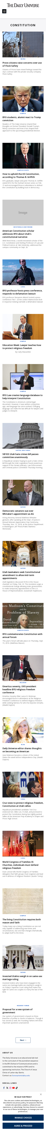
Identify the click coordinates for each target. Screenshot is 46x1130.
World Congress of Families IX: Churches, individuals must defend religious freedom (21, 883)
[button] (41, 1094)
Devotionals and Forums (23, 230)
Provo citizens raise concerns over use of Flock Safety (20, 64)
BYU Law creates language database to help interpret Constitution (18, 407)
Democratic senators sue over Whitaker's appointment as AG (21, 524)
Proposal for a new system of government (20, 1029)
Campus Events (23, 170)
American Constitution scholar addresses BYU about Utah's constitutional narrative (21, 237)
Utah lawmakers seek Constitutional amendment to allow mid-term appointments (21, 587)
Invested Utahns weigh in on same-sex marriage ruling (19, 996)
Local (23, 290)
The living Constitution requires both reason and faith (22, 939)
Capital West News (23, 462)
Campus (23, 113)
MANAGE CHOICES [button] (23, 1117)
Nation (23, 519)
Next (23, 1058)
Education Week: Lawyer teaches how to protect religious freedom (22, 354)
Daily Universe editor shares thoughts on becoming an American (19, 763)
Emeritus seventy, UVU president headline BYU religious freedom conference (22, 701)
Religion (23, 695)
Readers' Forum (23, 1024)
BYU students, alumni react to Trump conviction (20, 119)
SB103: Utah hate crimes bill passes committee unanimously (21, 468)
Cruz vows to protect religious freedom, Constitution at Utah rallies (21, 821)
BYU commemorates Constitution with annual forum (22, 648)
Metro (23, 59)
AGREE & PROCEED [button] (23, 1125)
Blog (23, 756)
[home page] (23, 6)
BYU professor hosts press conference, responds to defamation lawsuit (18, 296)
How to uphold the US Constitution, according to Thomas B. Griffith (18, 177)
